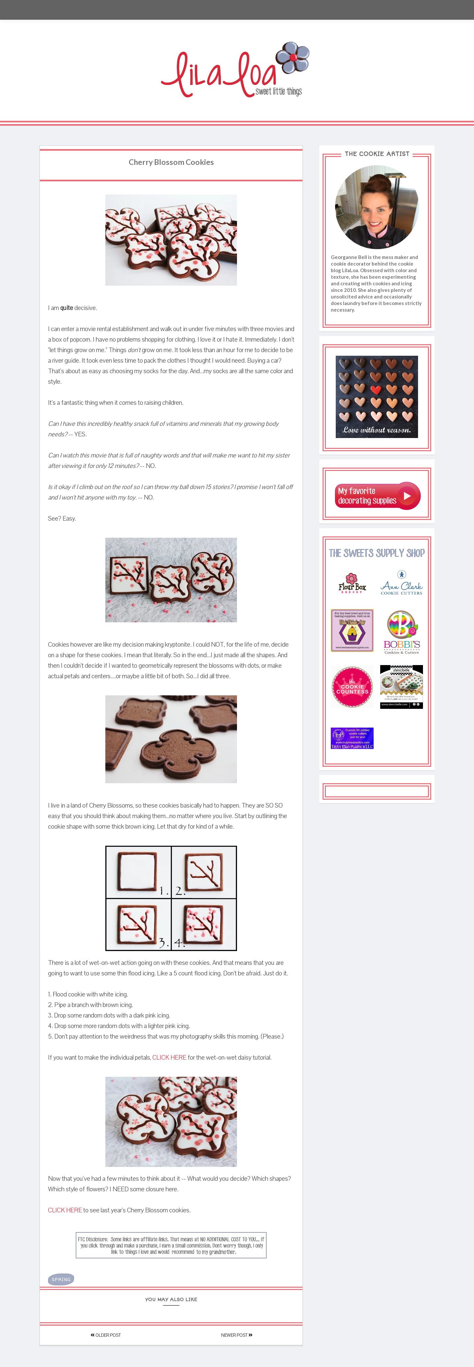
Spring (61, 1279)
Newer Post (236, 1335)
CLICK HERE (169, 1057)
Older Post (106, 1335)
